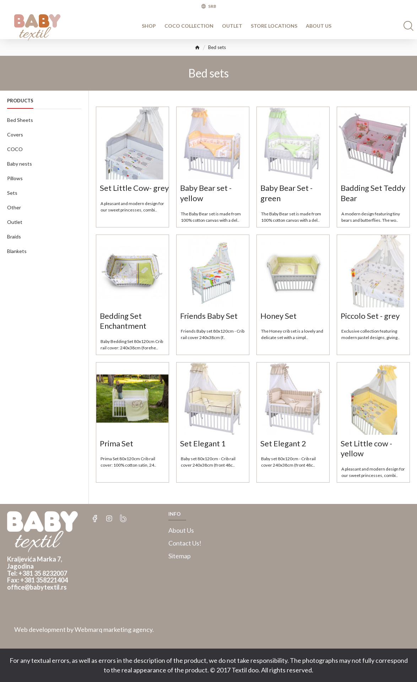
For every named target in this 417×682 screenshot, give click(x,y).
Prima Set (116, 443)
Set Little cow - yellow (366, 448)
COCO (15, 149)
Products (20, 100)
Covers (15, 134)
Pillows (15, 178)
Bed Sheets (20, 120)
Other (14, 207)
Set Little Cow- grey (134, 188)
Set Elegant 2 (283, 443)
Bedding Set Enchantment (123, 321)
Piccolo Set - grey (370, 316)
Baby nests (19, 164)
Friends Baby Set (209, 316)
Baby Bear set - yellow (206, 193)
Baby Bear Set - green (286, 193)
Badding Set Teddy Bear (373, 193)
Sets (12, 193)
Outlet (14, 222)
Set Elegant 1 (203, 443)
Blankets (17, 251)
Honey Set (278, 316)
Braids (14, 236)
